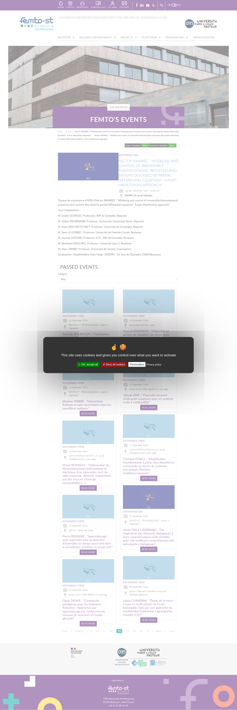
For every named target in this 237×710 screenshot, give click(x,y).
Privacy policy (153, 364)
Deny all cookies (114, 364)
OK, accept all (88, 364)
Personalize (137, 364)
